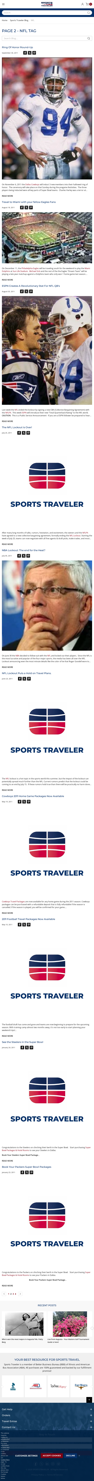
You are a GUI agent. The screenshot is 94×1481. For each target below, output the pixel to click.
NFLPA (8, 412)
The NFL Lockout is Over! (17, 427)
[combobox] (47, 12)
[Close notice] (79, 1455)
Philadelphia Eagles (30, 268)
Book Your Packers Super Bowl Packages (26, 1166)
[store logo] (47, 4)
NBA (17, 655)
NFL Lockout (75, 535)
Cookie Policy (5, 1460)
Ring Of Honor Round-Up (17, 47)
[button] (83, 4)
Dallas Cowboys (32, 184)
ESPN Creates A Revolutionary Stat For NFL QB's (31, 285)
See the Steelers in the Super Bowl (22, 1042)
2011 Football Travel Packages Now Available (28, 919)
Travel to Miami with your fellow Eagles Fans (29, 202)
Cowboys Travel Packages (13, 901)
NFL (16, 409)
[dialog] (47, 1455)
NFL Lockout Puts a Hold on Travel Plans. (26, 673)
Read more (7, 196)
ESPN (24, 412)
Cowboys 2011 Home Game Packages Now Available (33, 796)
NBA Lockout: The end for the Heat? (23, 550)
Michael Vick (34, 271)
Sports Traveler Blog (19, 20)
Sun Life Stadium (20, 271)
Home (4, 20)
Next (92, 1328)
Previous (2, 1387)
